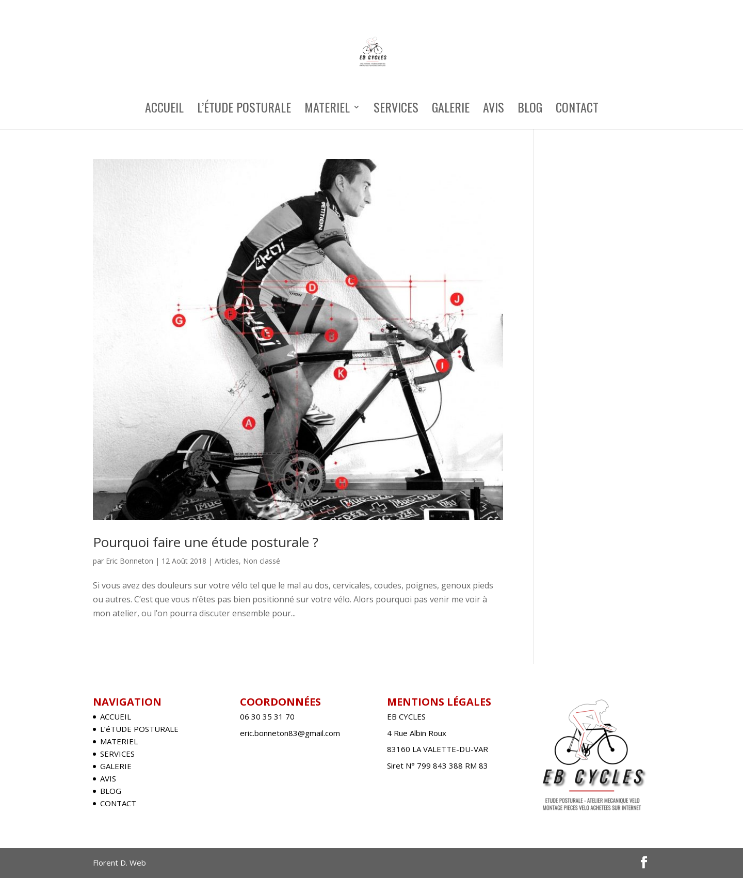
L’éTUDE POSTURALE (244, 109)
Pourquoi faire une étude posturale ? (205, 542)
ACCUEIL (164, 109)
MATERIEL (327, 109)
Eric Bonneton (129, 561)
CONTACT (577, 109)
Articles (227, 561)
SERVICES (396, 109)
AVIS (493, 109)
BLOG (530, 109)
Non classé (261, 561)
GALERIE (451, 109)
